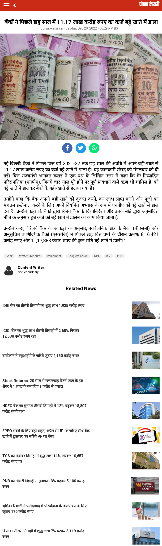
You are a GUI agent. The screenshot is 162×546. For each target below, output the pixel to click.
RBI (108, 256)
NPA (96, 256)
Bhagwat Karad (78, 256)
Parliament (54, 256)
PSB (119, 256)
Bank (9, 256)
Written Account (29, 256)
